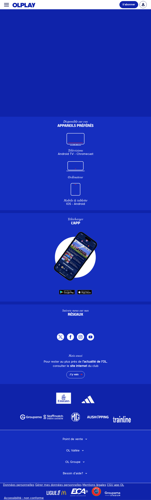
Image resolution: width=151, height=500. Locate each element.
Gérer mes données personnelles (58, 485)
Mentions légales (94, 485)
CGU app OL (115, 485)
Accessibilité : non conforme (24, 498)
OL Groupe (72, 462)
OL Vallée (73, 450)
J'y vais (74, 374)
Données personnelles (18, 485)
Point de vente (73, 439)
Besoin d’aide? (73, 473)
